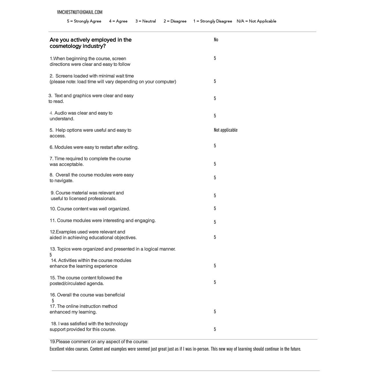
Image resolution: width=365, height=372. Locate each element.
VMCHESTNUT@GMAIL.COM (79, 12)
